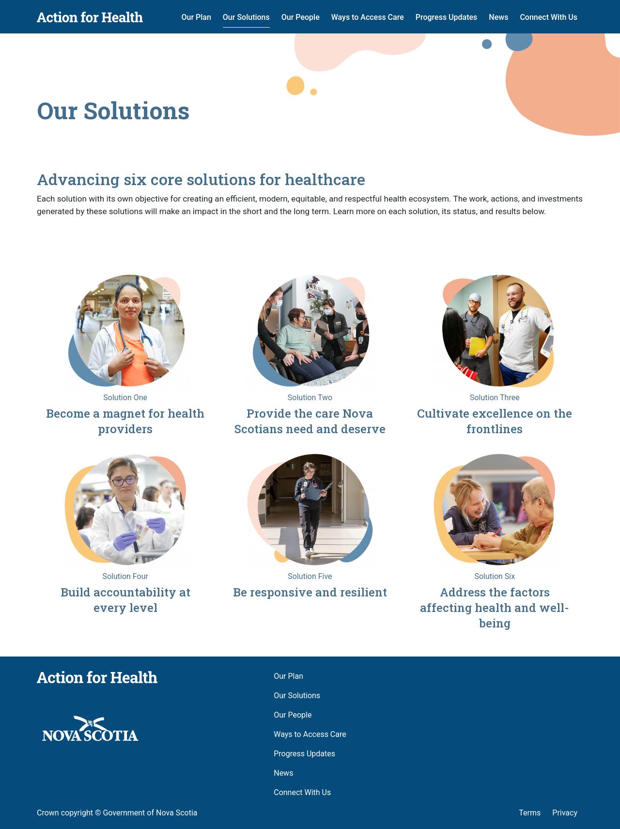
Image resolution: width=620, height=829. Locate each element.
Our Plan (196, 17)
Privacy (564, 812)
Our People (300, 17)
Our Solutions (246, 17)
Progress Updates (447, 17)
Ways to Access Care (367, 17)
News (498, 17)
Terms (530, 812)
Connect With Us (548, 17)
